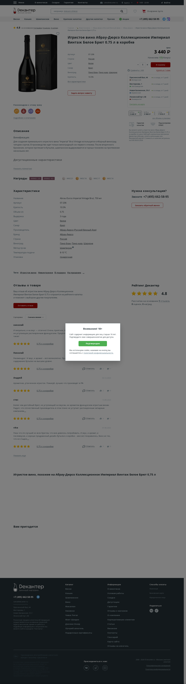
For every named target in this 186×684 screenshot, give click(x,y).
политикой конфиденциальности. (99, 353)
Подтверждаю (93, 343)
